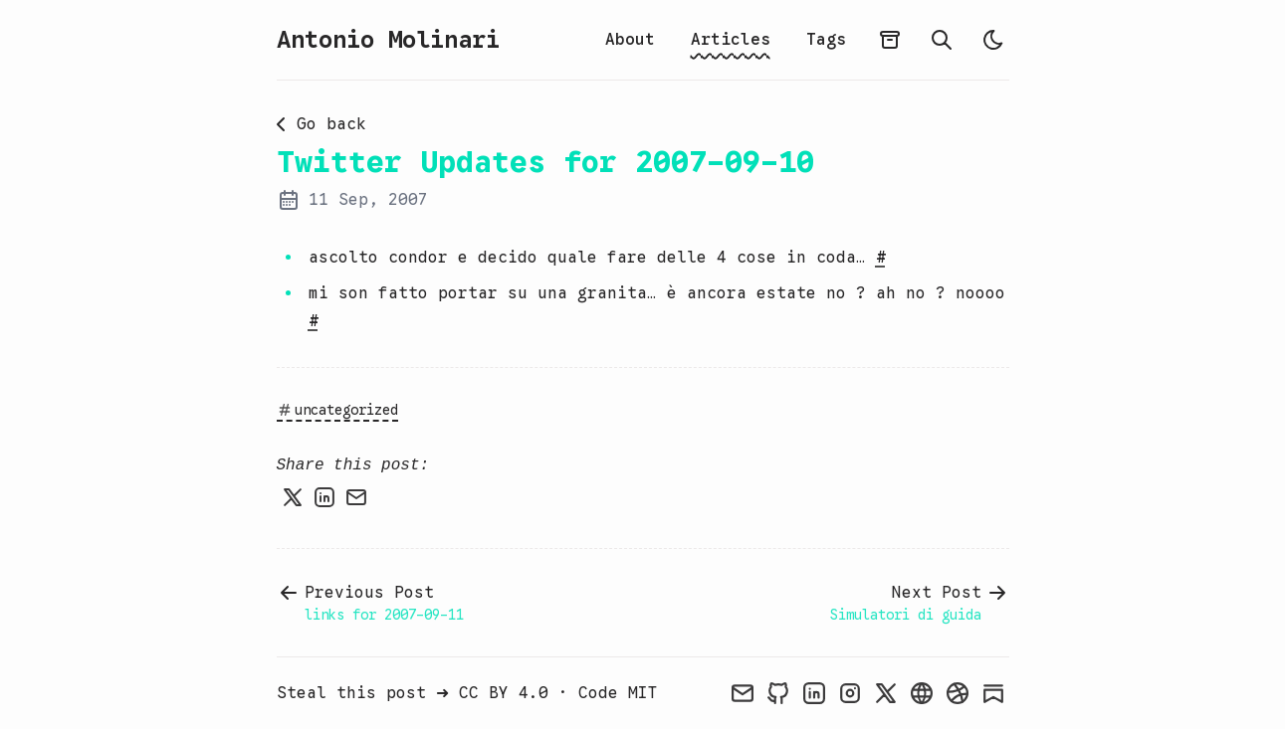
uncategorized (337, 410)
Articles (730, 40)
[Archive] (890, 40)
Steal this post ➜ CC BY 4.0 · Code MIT (467, 693)
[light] (993, 40)
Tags (826, 40)
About (630, 40)
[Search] (942, 40)
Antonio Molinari (388, 40)
